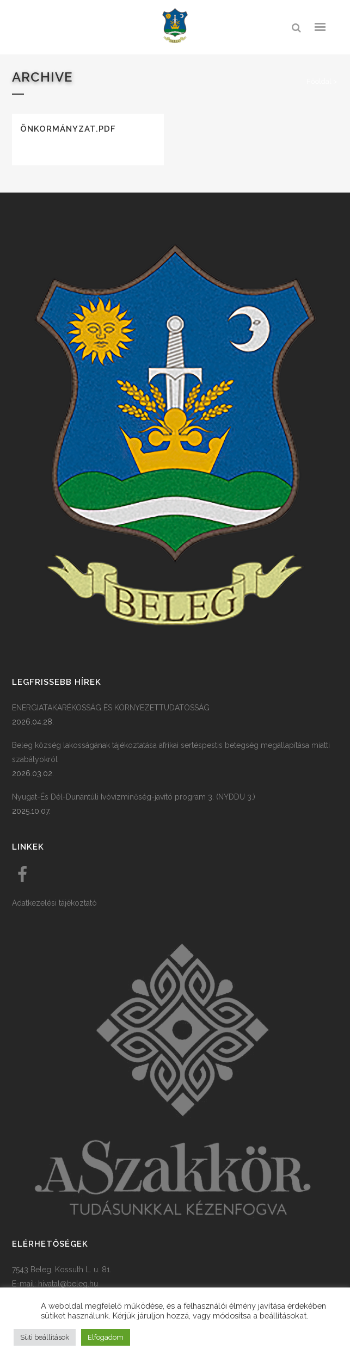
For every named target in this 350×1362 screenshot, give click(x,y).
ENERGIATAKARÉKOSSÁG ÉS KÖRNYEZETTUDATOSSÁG (111, 707)
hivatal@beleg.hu (68, 1283)
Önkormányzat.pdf (68, 129)
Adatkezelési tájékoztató (54, 903)
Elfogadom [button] (106, 1337)
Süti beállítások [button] (44, 1337)
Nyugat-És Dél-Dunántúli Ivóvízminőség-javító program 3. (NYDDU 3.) (133, 797)
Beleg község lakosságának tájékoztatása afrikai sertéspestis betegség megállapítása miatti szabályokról (171, 752)
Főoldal (318, 81)
